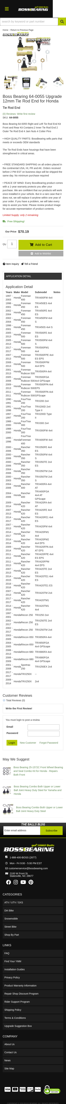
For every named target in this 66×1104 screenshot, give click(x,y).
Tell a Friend (31, 264)
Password (12, 733)
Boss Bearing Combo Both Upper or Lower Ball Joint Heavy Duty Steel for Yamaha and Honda (37, 790)
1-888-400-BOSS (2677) (23, 857)
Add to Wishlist (43, 253)
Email (10, 726)
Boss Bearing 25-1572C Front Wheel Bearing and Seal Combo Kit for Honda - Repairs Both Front (38, 771)
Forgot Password (48, 742)
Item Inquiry (12, 264)
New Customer (28, 742)
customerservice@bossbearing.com (28, 868)
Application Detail (18, 276)
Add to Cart (43, 245)
